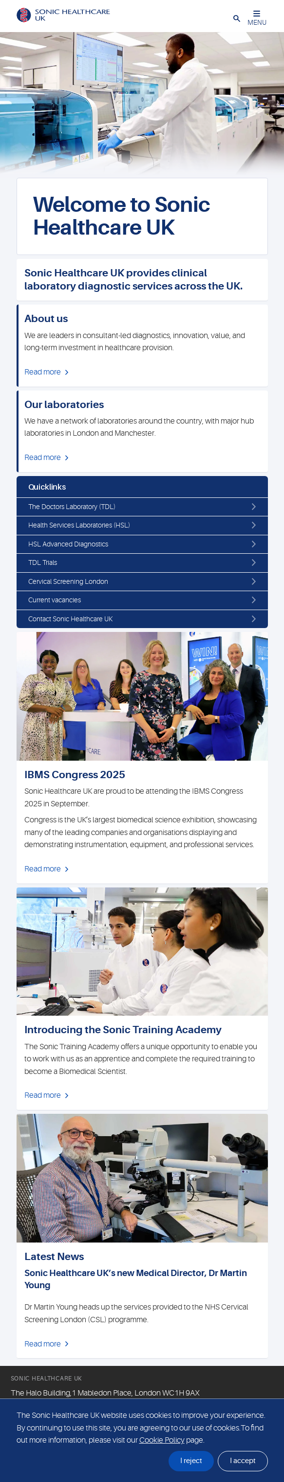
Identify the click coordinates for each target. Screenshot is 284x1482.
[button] (236, 18)
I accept (243, 1461)
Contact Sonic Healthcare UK (70, 619)
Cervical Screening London (68, 581)
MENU (256, 18)
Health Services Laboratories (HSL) (79, 525)
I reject (191, 1461)
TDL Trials (42, 562)
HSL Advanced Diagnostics (68, 544)
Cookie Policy (162, 1440)
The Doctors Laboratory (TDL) (71, 507)
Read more (42, 372)
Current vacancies (54, 600)
